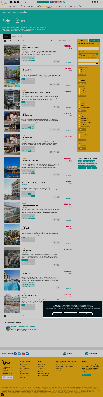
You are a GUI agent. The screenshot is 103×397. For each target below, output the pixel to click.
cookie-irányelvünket (87, 306)
